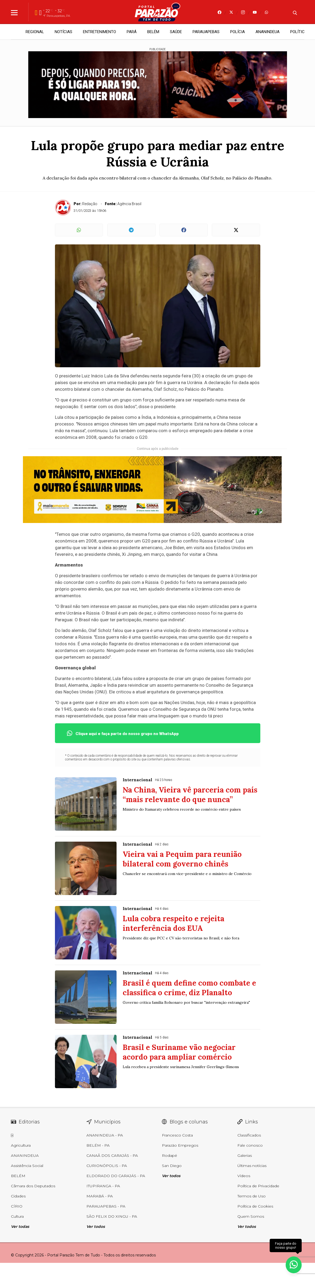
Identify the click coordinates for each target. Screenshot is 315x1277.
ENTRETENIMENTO (99, 31)
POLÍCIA (237, 31)
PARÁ (132, 31)
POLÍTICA (298, 31)
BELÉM (153, 31)
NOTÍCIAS (63, 31)
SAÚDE (176, 31)
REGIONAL (35, 31)
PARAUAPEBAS (206, 31)
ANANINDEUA (268, 31)
